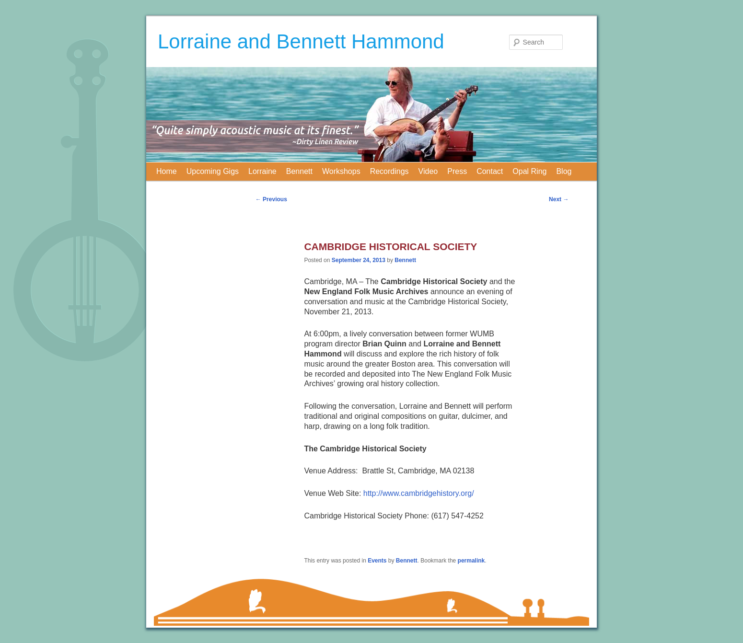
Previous (271, 199)
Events (377, 560)
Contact (489, 171)
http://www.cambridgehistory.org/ (418, 493)
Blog (563, 171)
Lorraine (262, 171)
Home (166, 171)
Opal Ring (529, 171)
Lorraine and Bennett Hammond (301, 41)
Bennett (299, 171)
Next (559, 199)
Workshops (341, 171)
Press (457, 171)
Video (428, 171)
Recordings (389, 171)
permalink (471, 560)
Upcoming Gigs (212, 171)
